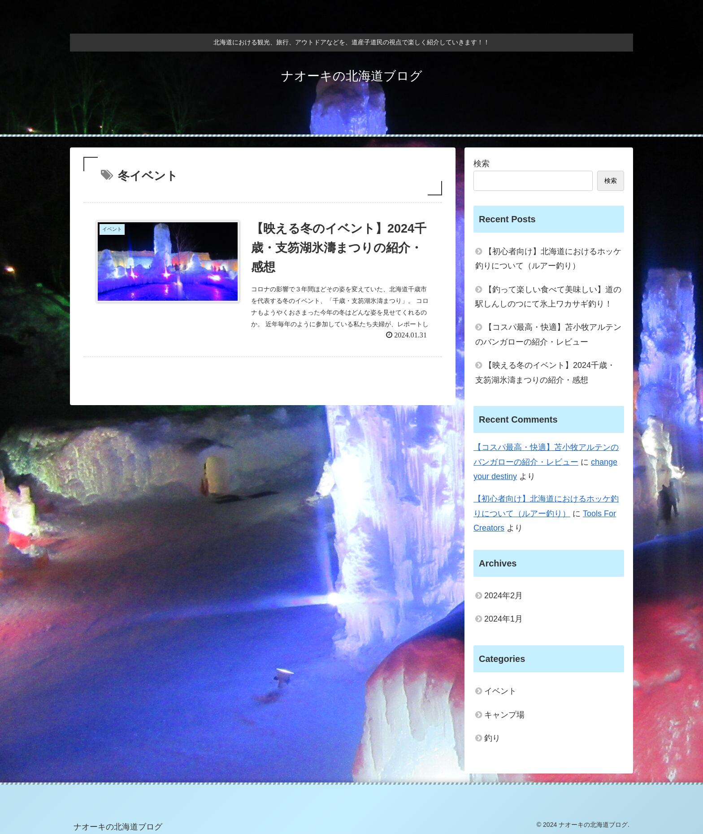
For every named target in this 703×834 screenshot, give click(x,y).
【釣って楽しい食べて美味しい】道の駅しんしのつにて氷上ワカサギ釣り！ (548, 296)
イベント (500, 691)
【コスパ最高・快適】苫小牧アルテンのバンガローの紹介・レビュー (548, 334)
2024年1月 (503, 618)
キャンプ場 (504, 714)
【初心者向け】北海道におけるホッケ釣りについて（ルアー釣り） (548, 258)
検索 (481, 163)
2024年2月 (503, 595)
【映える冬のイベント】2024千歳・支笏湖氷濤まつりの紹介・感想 (545, 372)
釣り (492, 738)
